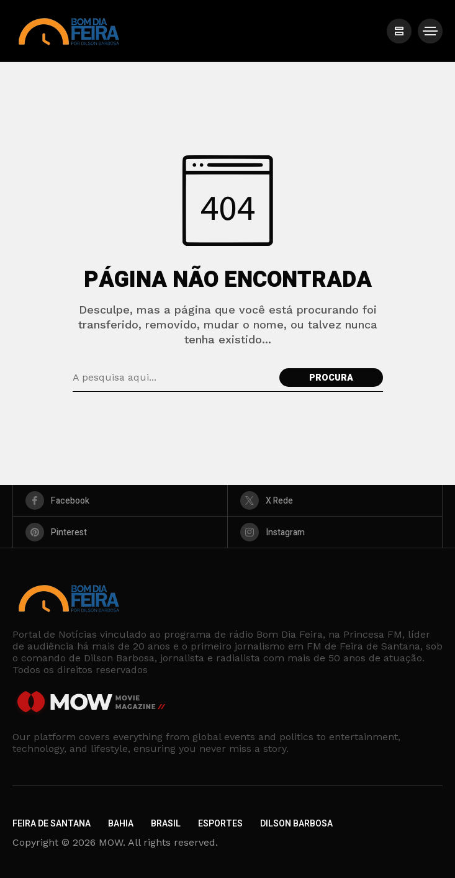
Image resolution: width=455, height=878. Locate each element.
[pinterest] (120, 532)
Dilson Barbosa (296, 823)
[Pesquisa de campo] (173, 377)
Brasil (166, 823)
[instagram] (335, 532)
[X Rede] (335, 500)
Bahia (120, 823)
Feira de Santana (51, 823)
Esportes (220, 823)
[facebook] (120, 500)
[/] (399, 31)
